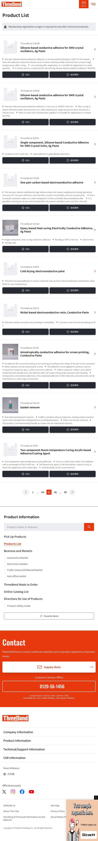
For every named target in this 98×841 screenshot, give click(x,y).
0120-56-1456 (52, 686)
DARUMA (9, 805)
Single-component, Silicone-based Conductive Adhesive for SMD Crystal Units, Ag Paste (54, 144)
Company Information (18, 732)
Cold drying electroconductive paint (42, 271)
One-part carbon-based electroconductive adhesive (51, 182)
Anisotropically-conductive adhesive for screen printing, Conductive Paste (54, 353)
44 (42, 492)
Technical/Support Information (24, 749)
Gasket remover (30, 407)
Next (72, 492)
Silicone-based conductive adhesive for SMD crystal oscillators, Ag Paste (51, 49)
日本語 (10, 774)
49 (65, 492)
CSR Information (14, 758)
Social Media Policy (60, 816)
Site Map (55, 805)
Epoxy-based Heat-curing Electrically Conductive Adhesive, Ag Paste (56, 229)
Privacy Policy (58, 811)
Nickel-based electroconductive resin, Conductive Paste (54, 312)
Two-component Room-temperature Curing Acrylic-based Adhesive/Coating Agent (55, 451)
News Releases (11, 768)
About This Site (11, 811)
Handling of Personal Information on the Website (24, 818)
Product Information (21, 516)
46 (55, 492)
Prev (26, 492)
